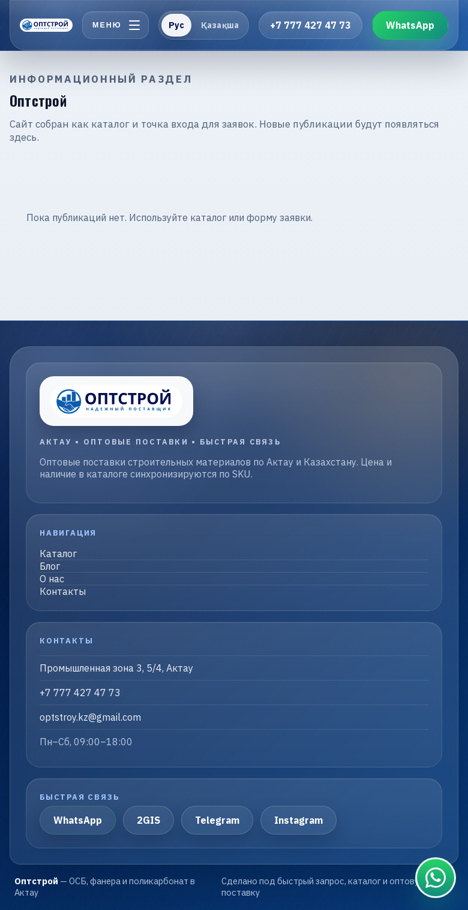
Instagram (298, 820)
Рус (176, 25)
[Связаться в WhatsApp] (435, 877)
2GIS (148, 820)
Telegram (217, 820)
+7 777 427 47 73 (310, 25)
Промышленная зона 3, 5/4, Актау (116, 668)
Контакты (63, 591)
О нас (52, 579)
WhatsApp (410, 25)
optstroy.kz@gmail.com (90, 717)
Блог (50, 566)
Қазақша (220, 25)
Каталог (58, 554)
